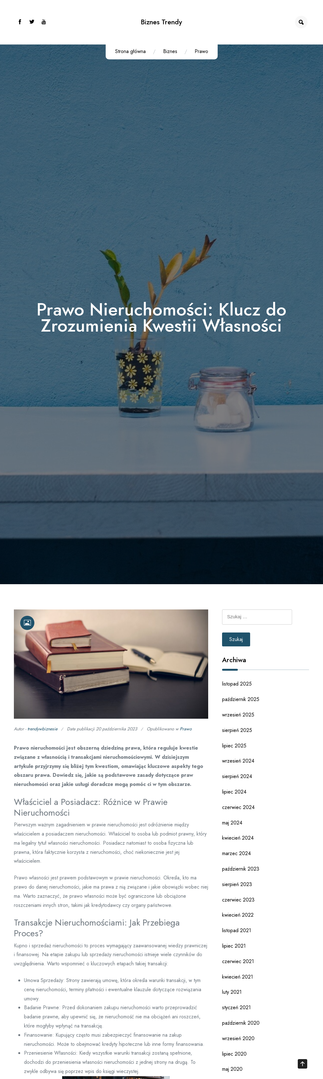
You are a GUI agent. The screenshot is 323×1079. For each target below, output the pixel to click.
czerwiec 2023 (238, 899)
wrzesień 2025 (238, 714)
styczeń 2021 (236, 1007)
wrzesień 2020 (238, 1038)
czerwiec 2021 (238, 961)
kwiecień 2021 (237, 976)
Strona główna (130, 51)
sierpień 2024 (237, 776)
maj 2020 (232, 1069)
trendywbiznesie (42, 729)
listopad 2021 (236, 930)
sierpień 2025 (237, 730)
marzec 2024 (236, 853)
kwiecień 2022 (238, 915)
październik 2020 (241, 1023)
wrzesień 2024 (238, 760)
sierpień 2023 (237, 884)
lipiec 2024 (234, 791)
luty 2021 (232, 992)
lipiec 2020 (234, 1054)
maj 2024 (232, 822)
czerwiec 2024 (238, 807)
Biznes (170, 51)
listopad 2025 (237, 683)
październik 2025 (240, 699)
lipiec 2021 (234, 946)
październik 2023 (240, 868)
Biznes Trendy (161, 22)
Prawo (201, 51)
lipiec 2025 (234, 745)
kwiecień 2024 (238, 838)
